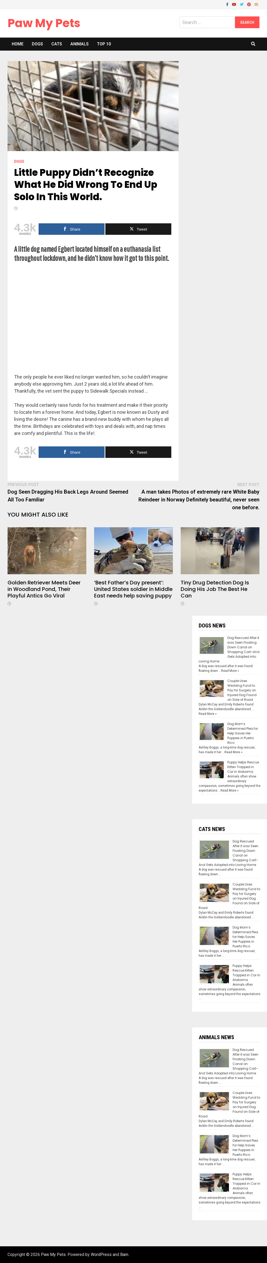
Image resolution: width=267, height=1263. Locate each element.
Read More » (230, 671)
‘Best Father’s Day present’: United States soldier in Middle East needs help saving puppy (133, 589)
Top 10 (104, 43)
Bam (124, 1254)
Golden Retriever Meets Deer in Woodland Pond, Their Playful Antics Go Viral (44, 589)
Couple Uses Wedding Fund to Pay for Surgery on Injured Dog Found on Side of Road (242, 690)
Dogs (37, 43)
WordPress (101, 1254)
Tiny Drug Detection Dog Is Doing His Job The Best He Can (215, 589)
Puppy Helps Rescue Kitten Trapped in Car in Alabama (243, 767)
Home (17, 43)
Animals (79, 43)
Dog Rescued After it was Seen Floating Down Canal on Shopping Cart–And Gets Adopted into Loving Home (229, 649)
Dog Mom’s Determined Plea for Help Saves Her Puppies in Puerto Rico (242, 733)
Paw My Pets (44, 23)
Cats (56, 43)
